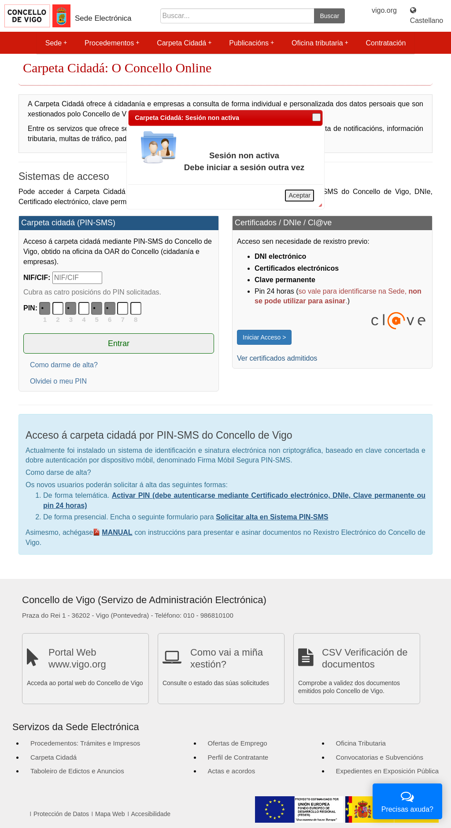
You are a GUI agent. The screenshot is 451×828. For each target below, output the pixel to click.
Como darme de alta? (64, 365)
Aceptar (299, 195)
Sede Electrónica (103, 18)
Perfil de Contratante (238, 757)
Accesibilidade (151, 813)
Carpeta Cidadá (184, 43)
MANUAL (117, 532)
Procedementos (112, 43)
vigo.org (384, 10)
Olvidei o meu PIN (58, 381)
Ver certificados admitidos (277, 358)
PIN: (30, 308)
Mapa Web (110, 813)
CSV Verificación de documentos (364, 658)
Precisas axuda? (407, 800)
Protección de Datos (61, 813)
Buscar (329, 15)
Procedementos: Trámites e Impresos (85, 743)
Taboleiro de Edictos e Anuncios (77, 771)
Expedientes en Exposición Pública (387, 771)
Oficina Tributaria (361, 743)
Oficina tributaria (320, 43)
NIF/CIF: (36, 277)
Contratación (386, 43)
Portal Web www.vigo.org (77, 658)
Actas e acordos (231, 771)
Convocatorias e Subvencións (379, 757)
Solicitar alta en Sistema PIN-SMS (272, 517)
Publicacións (251, 43)
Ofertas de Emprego (237, 743)
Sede (56, 43)
